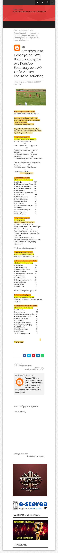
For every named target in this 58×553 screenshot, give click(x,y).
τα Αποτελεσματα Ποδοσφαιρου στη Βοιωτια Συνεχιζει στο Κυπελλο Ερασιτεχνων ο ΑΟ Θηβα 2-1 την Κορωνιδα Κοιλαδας (28, 61)
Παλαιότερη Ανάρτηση (35, 456)
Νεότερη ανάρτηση (21, 454)
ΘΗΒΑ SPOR (18, 9)
